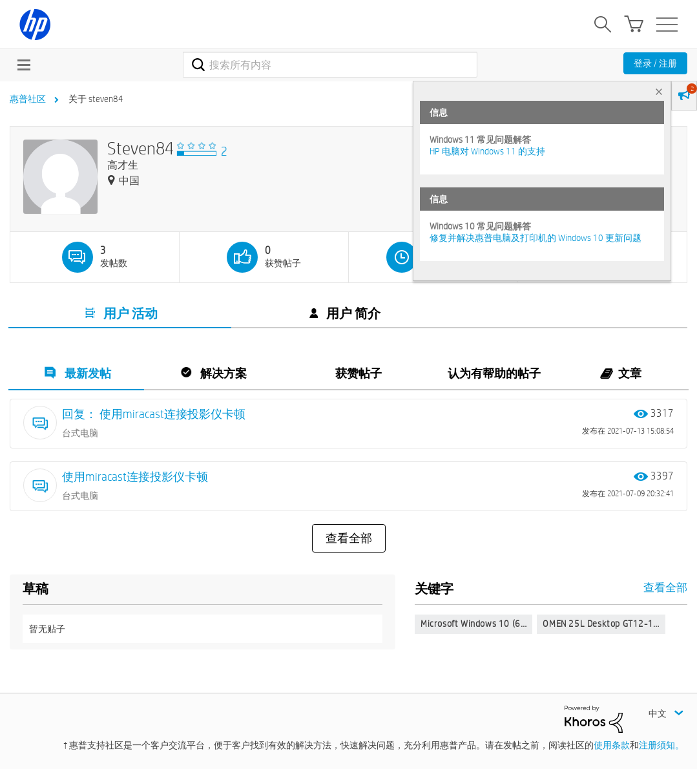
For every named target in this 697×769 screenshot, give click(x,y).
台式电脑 (80, 433)
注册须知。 (661, 745)
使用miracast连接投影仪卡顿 (135, 476)
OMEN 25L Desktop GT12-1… (601, 623)
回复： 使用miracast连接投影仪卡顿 (153, 413)
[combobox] (330, 65)
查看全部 (349, 538)
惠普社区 (28, 99)
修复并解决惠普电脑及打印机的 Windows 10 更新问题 (535, 238)
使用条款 (612, 745)
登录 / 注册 (655, 63)
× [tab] (659, 91)
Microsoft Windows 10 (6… (473, 623)
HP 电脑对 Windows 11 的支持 (487, 151)
